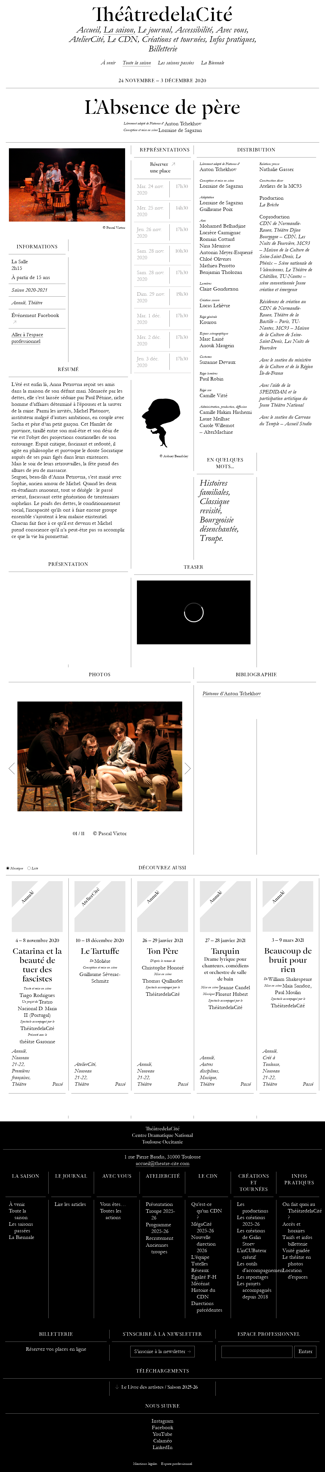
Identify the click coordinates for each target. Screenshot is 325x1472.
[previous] (11, 768)
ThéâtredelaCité (162, 15)
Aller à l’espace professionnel (27, 338)
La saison (118, 29)
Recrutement (159, 1238)
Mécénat (200, 1284)
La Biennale (212, 63)
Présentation (159, 1204)
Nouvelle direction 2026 (203, 1244)
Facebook (162, 1428)
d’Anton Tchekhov (231, 694)
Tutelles (199, 1264)
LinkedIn (163, 1447)
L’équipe (200, 1257)
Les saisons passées (176, 63)
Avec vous (231, 29)
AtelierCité (86, 39)
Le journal (154, 29)
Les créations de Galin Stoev (251, 1237)
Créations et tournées (173, 39)
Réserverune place (160, 168)
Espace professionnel (269, 1334)
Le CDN (122, 39)
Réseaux (200, 1270)
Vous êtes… (113, 1204)
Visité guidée (296, 1251)
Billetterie (162, 48)
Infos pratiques (231, 39)
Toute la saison (137, 63)
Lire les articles (70, 1204)
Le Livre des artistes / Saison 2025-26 (159, 1387)
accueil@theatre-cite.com (163, 1163)
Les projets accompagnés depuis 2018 (254, 1290)
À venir (108, 63)
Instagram (162, 1421)
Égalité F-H (203, 1277)
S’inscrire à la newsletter (160, 1351)
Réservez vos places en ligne (56, 1349)
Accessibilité (193, 29)
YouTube (162, 1434)
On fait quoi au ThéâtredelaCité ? (302, 1211)
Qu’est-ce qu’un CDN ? (206, 1211)
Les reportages (252, 1277)
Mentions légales (145, 1464)
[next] (187, 768)
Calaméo (162, 1441)
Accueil (88, 29)
